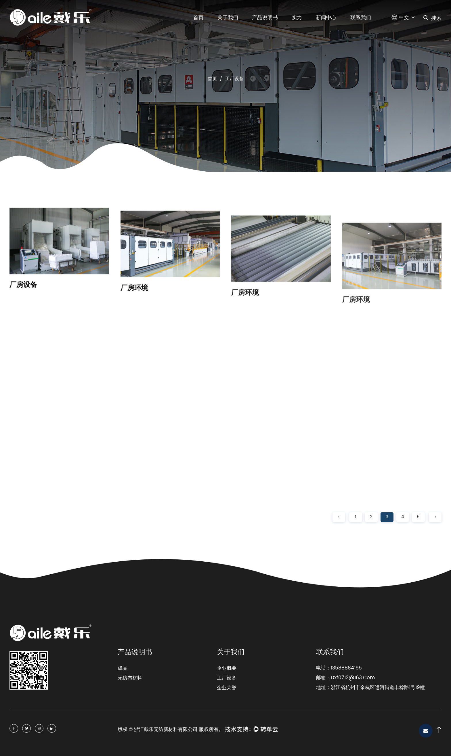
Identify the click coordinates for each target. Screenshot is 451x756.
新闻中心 (326, 18)
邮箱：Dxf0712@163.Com (345, 678)
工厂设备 (226, 678)
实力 (297, 18)
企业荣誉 (226, 688)
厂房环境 (134, 297)
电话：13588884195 (339, 669)
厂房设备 (23, 291)
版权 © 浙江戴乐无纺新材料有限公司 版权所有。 (170, 730)
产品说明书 (265, 18)
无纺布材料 (130, 678)
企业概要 (226, 669)
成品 (122, 669)
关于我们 (227, 18)
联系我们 (360, 18)
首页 (198, 18)
